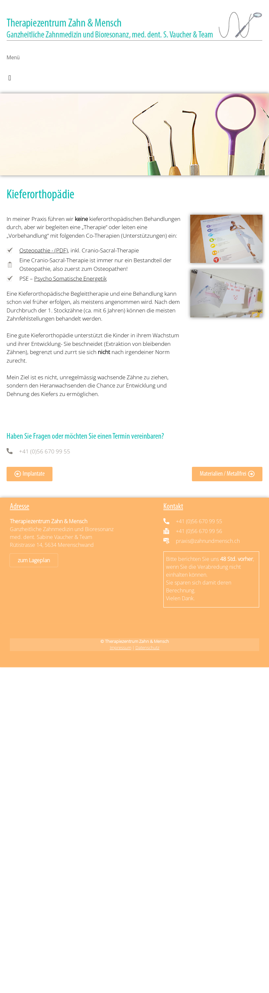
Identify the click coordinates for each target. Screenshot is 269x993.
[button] (10, 78)
